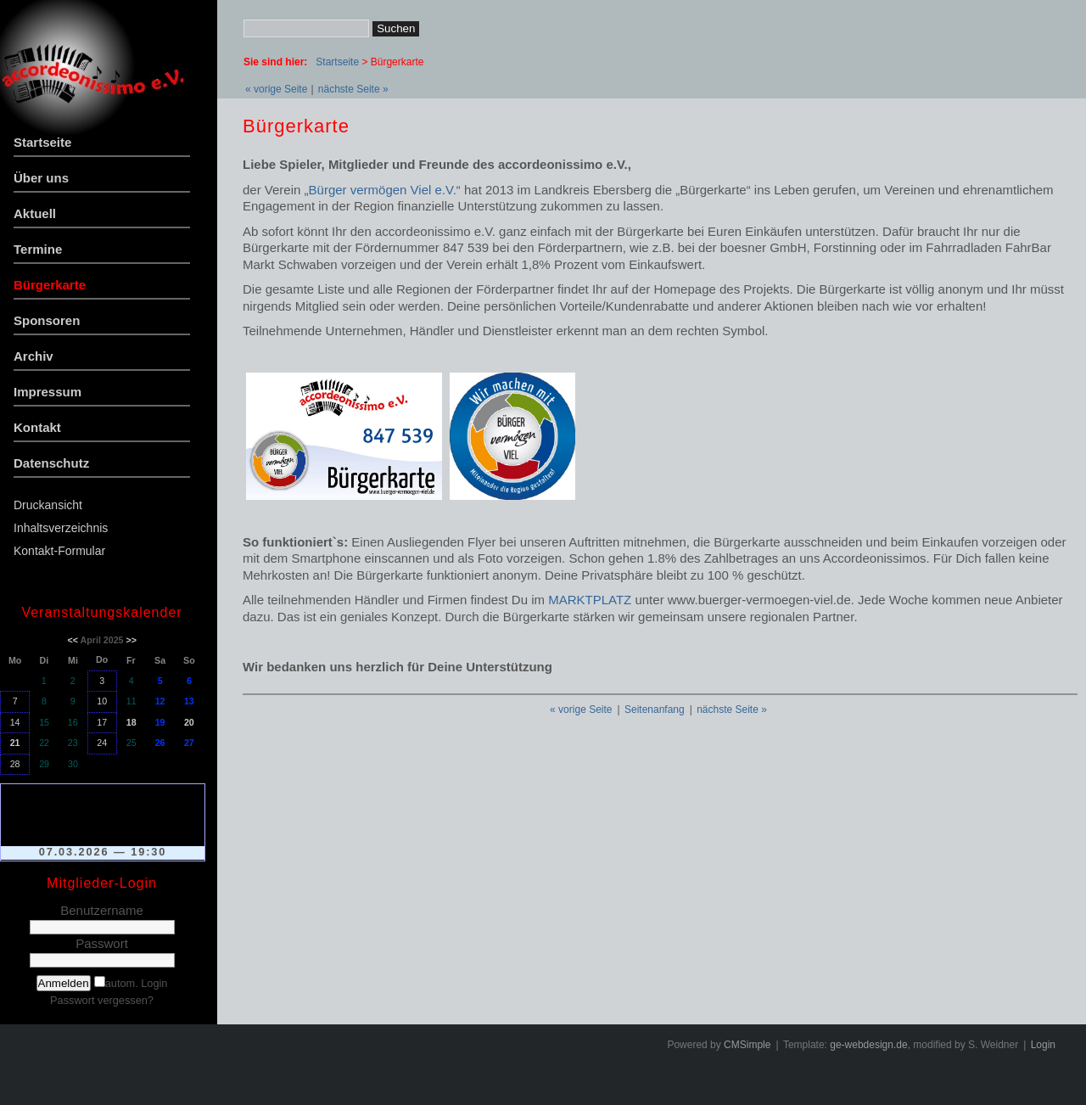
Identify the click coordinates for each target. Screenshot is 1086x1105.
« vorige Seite (276, 89)
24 (102, 743)
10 (102, 701)
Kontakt (37, 427)
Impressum (47, 391)
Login (1043, 1045)
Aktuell (35, 213)
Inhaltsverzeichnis (61, 528)
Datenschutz (51, 463)
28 (15, 764)
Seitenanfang (654, 709)
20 (189, 722)
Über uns (41, 178)
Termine (38, 249)
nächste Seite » (353, 89)
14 (15, 722)
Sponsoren (47, 320)
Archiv (33, 356)
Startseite (42, 142)
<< (73, 640)
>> (131, 640)
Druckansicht (48, 505)
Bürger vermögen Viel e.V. (382, 189)
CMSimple (747, 1045)
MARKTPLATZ (589, 599)
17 (102, 722)
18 (131, 722)
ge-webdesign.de (868, 1045)
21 (15, 743)
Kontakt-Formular (59, 551)
